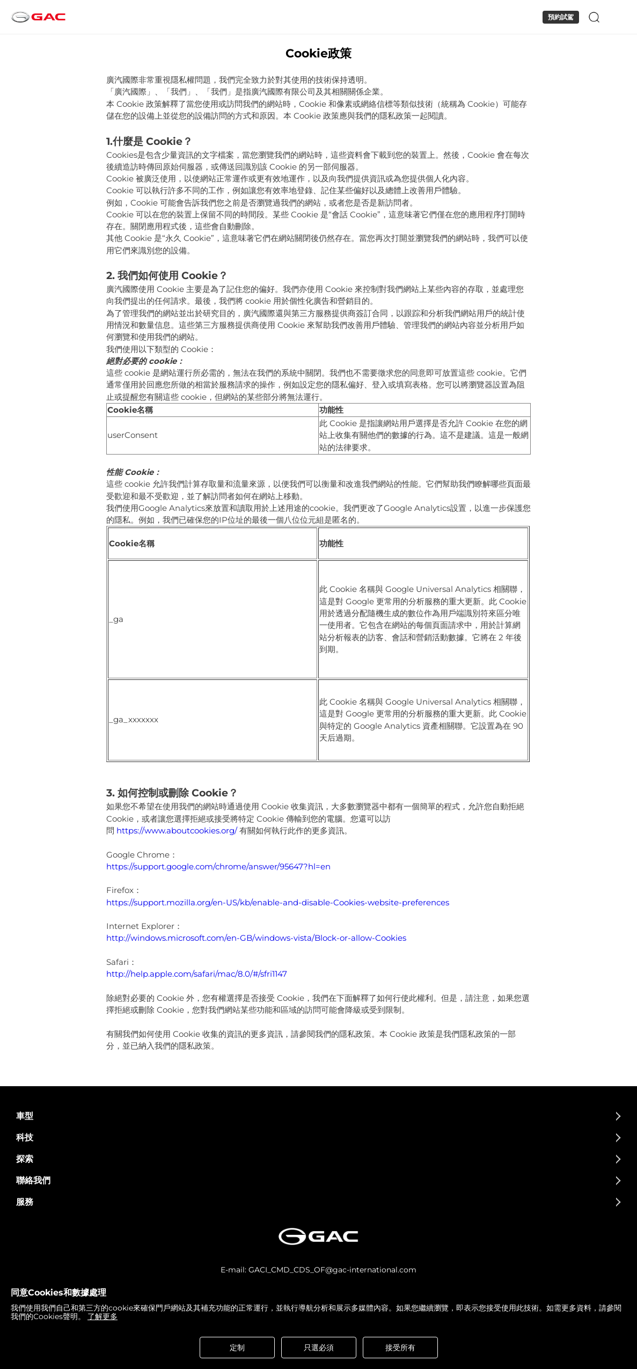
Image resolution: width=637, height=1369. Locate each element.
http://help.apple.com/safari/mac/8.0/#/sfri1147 (196, 974)
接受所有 (400, 1347)
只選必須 (319, 1347)
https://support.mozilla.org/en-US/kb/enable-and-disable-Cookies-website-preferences (277, 902)
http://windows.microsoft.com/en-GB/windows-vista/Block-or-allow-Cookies (256, 938)
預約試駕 (561, 17)
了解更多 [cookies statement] (102, 1316)
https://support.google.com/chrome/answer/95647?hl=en (218, 867)
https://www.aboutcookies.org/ (176, 831)
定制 (237, 1347)
